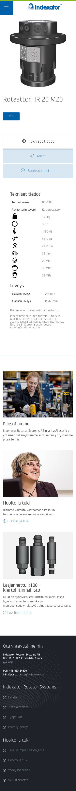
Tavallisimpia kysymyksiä (26, 750)
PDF (11, 116)
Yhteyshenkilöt (19, 770)
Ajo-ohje (8, 662)
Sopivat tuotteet (38, 170)
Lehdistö (14, 697)
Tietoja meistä (18, 707)
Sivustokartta (18, 780)
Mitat (38, 156)
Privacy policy (18, 727)
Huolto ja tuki (18, 521)
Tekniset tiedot (38, 141)
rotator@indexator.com (31, 674)
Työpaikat (15, 717)
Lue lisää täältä (19, 613)
